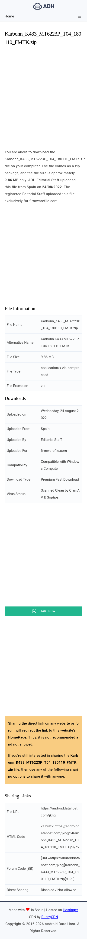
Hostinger (70, 910)
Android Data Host (43, 6)
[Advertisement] (43, 93)
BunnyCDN (49, 917)
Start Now (47, 611)
